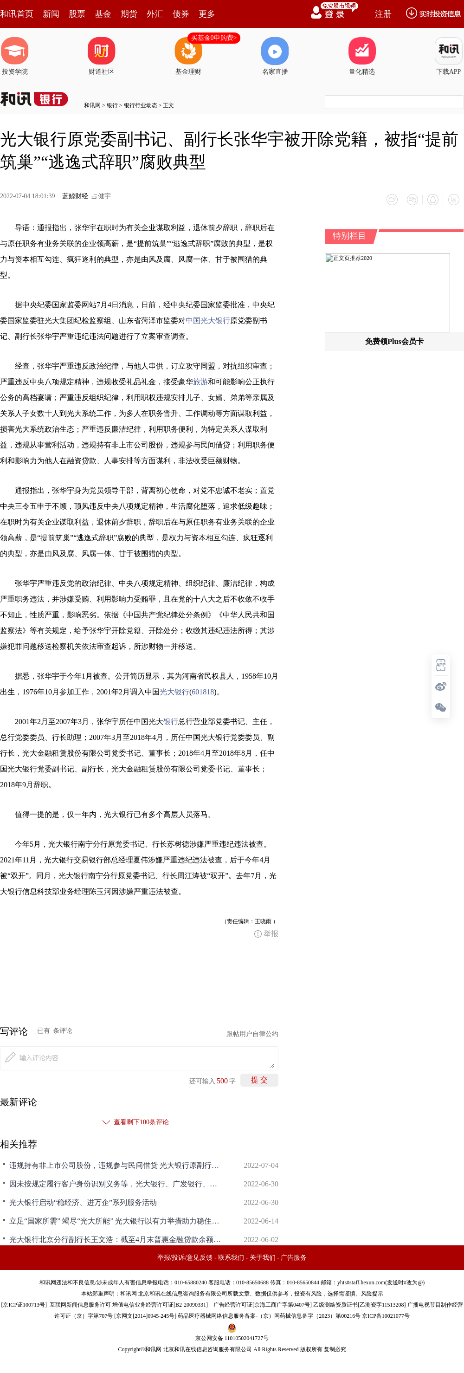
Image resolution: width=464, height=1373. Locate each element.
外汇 (155, 14)
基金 (103, 14)
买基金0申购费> (214, 37)
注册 (383, 14)
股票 (77, 14)
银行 (112, 105)
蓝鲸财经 (75, 196)
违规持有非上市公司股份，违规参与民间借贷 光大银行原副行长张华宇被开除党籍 (116, 1165)
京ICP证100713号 (24, 1305)
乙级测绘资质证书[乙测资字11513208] (359, 1305)
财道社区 (102, 56)
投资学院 (15, 56)
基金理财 (188, 56)
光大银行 (174, 692)
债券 (181, 14)
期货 (129, 14)
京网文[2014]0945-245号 (145, 1316)
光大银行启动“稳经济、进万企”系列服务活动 (83, 1202)
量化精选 (362, 56)
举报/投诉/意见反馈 (185, 1257)
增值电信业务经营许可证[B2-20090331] (160, 1305)
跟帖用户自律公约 (252, 1033)
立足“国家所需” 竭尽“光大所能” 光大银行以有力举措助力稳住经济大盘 (116, 1221)
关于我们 (263, 1257)
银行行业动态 (140, 105)
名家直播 (275, 56)
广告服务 (294, 1257)
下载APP (449, 56)
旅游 (200, 382)
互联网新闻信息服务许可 (80, 1305)
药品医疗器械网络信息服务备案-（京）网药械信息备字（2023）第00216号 (269, 1316)
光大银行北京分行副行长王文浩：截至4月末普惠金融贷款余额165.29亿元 (116, 1239)
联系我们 (231, 1257)
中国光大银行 (208, 320)
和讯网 (92, 105)
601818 (203, 692)
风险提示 (372, 1293)
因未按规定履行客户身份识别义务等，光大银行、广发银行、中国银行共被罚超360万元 (116, 1184)
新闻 (51, 14)
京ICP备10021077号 (386, 1316)
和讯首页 (16, 14)
